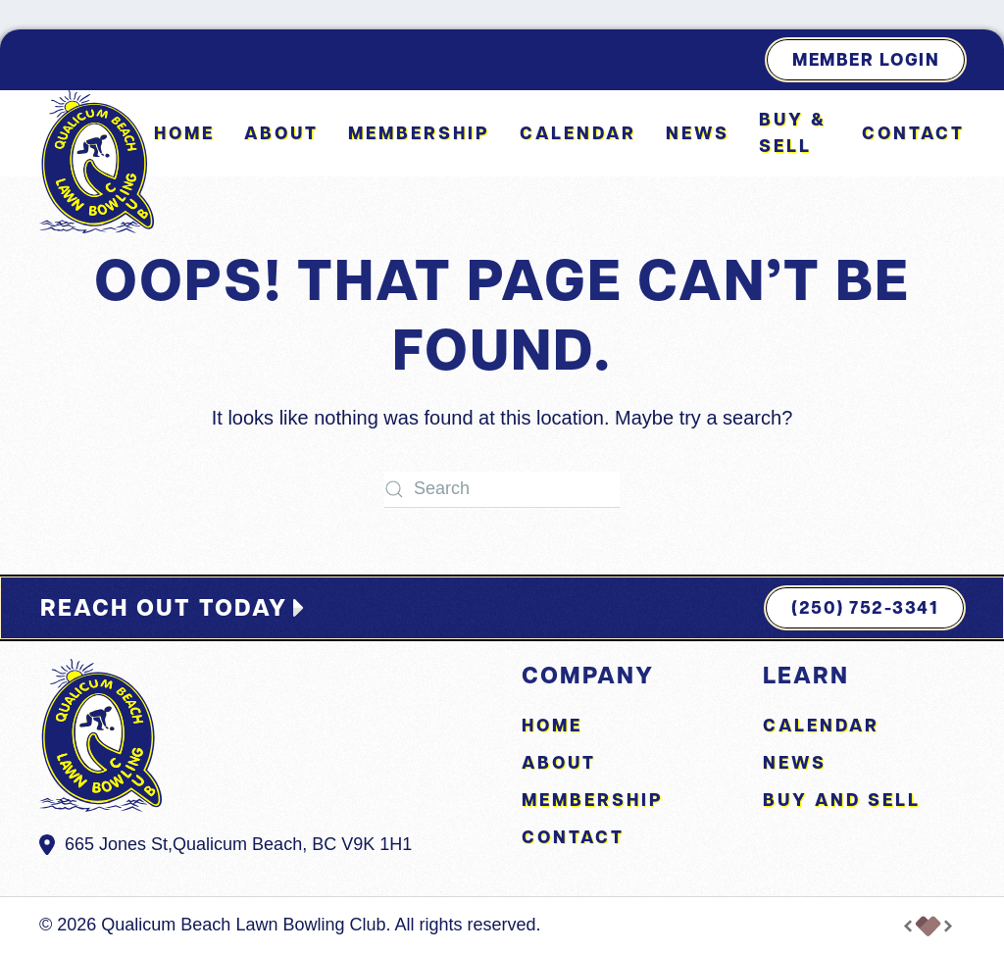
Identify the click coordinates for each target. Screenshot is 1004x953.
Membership (419, 133)
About (281, 133)
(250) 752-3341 (864, 607)
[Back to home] (96, 161)
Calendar (578, 133)
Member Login (865, 59)
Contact (913, 133)
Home (184, 133)
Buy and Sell (842, 799)
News (697, 133)
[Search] (502, 490)
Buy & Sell (793, 132)
